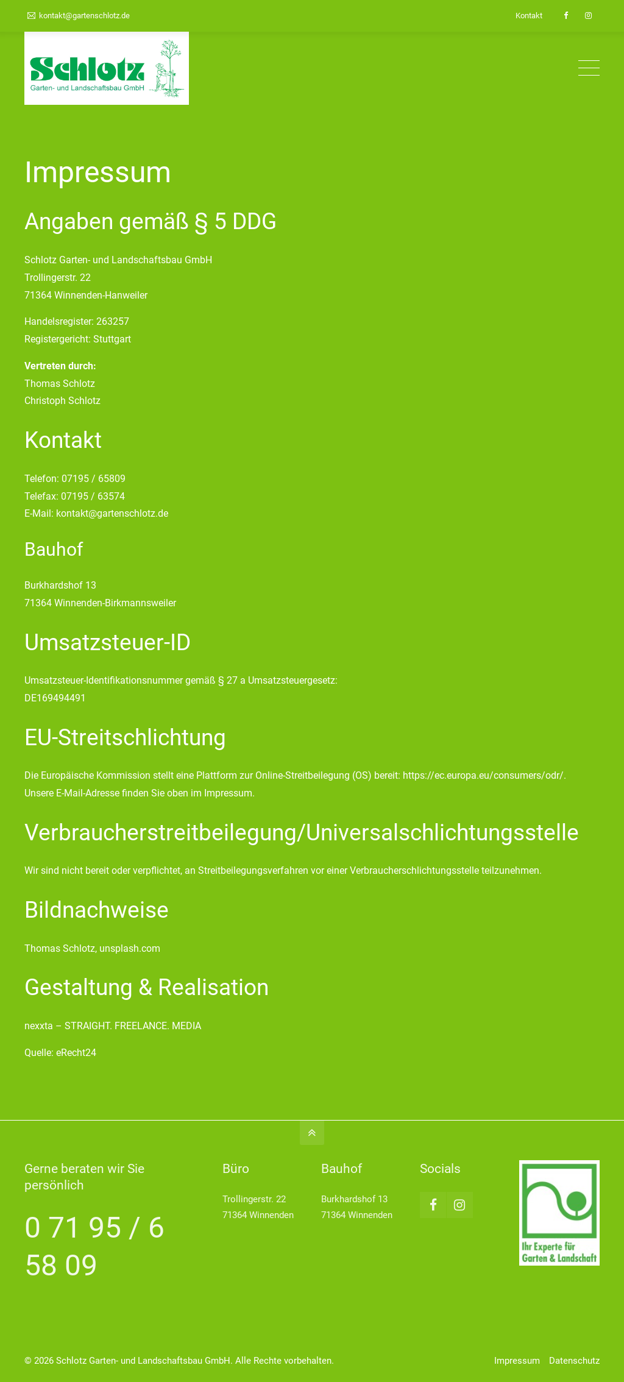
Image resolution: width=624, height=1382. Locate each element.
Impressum (517, 1360)
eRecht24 (76, 1052)
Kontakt (529, 15)
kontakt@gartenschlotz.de (78, 15)
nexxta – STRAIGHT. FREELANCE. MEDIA (112, 1026)
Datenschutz (574, 1360)
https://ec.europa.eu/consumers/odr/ (483, 775)
